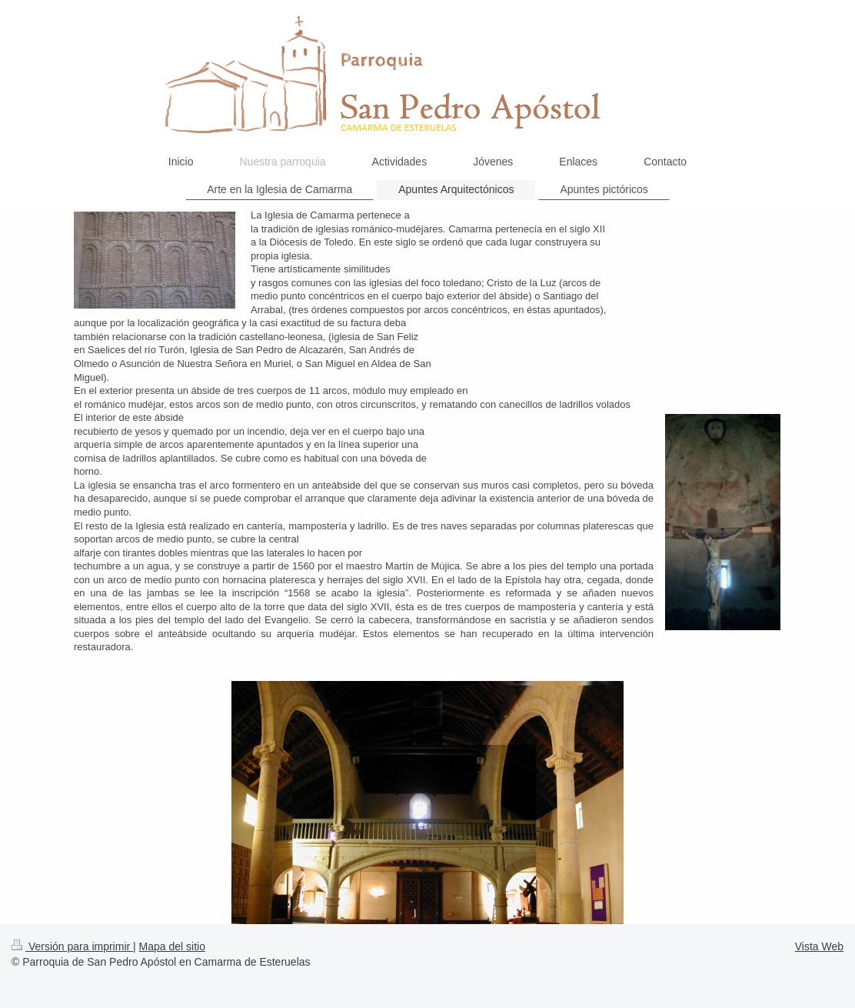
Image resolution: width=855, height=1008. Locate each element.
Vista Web (819, 946)
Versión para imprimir (72, 946)
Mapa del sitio (172, 946)
